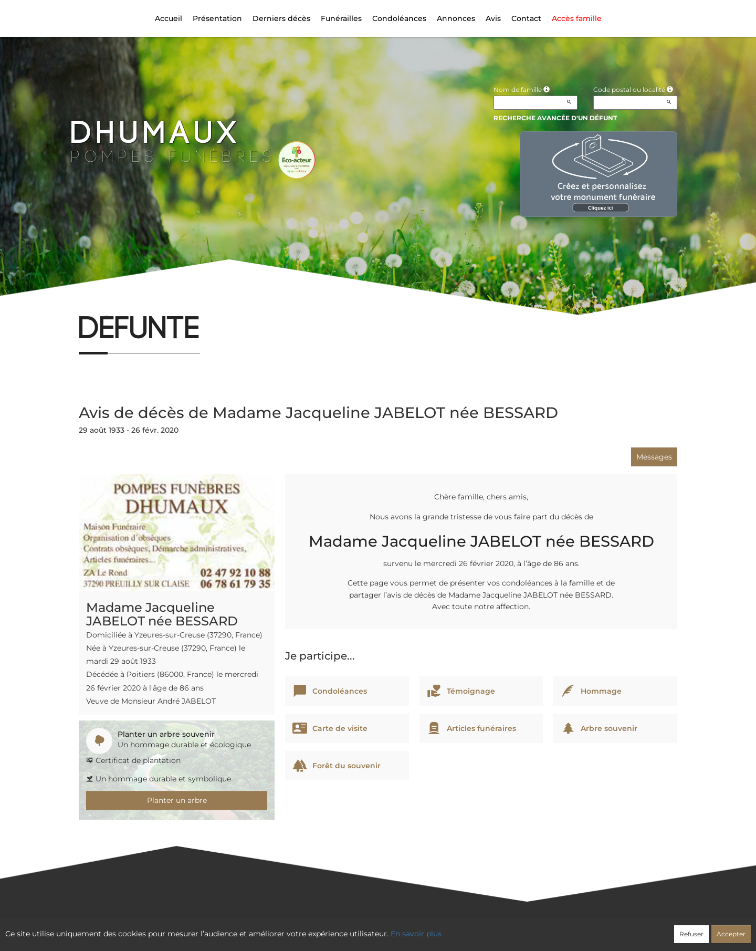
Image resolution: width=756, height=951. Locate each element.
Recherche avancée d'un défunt (555, 118)
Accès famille (577, 18)
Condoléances (399, 18)
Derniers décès (281, 18)
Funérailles (341, 18)
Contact (526, 18)
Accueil (168, 18)
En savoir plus (416, 933)
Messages (654, 457)
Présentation (217, 18)
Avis (493, 18)
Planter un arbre (177, 800)
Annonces (456, 18)
